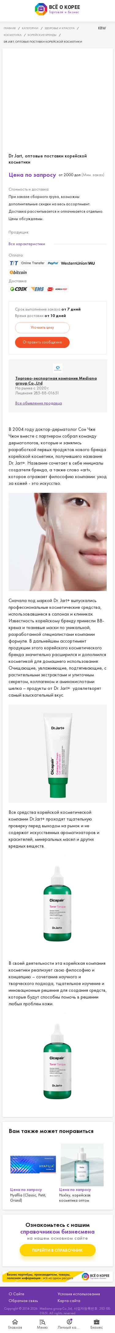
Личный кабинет (70, 1327)
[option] (33, 1172)
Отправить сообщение (42, 342)
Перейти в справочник (57, 1250)
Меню (42, 1327)
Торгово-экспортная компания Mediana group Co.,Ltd (56, 380)
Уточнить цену (42, 327)
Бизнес (96, 1327)
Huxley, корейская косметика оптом (82, 1172)
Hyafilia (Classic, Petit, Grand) (33, 1172)
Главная (15, 1327)
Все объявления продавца (38, 403)
